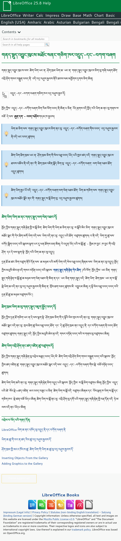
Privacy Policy (40, 512)
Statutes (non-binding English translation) (74, 512)
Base (77, 15)
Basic (110, 15)
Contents (9, 31)
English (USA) (13, 22)
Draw (66, 15)
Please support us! (19, 478)
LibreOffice (11, 15)
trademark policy (81, 529)
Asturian (63, 22)
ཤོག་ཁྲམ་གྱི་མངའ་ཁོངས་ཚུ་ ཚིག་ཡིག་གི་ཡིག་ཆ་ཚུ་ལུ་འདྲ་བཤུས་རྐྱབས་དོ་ (37, 449)
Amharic (34, 22)
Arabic (49, 22)
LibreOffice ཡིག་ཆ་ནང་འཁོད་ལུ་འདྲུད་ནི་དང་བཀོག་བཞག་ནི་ (34, 430)
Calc (39, 15)
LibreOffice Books (60, 495)
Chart (99, 15)
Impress (52, 15)
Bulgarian (81, 22)
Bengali (97, 22)
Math (87, 15)
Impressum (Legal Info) (16, 512)
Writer (28, 15)
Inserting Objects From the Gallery (25, 458)
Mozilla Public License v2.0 (58, 519)
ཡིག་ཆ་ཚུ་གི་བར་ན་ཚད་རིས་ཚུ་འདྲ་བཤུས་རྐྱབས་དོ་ (27, 439)
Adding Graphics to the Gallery (22, 463)
